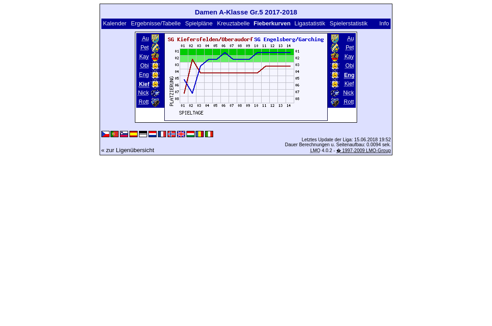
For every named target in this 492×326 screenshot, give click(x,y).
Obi (144, 65)
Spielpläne (199, 23)
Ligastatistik (309, 23)
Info (384, 23)
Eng (144, 75)
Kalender (114, 23)
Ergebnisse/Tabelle (156, 23)
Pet (144, 47)
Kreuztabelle (233, 23)
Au (145, 38)
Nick (143, 93)
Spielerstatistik (349, 23)
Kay (144, 56)
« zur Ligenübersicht (127, 150)
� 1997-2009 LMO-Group (363, 150)
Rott (143, 102)
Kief (349, 84)
